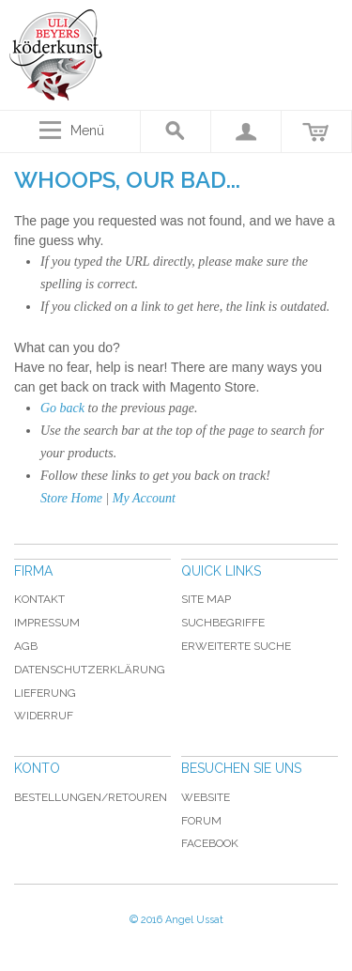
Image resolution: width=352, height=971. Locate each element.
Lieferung (45, 693)
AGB (26, 646)
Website (205, 797)
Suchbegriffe (223, 622)
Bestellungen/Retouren (90, 797)
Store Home (71, 498)
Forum (201, 820)
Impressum (47, 622)
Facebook (209, 843)
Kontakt (39, 599)
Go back (62, 408)
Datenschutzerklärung (89, 669)
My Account (144, 498)
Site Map (206, 599)
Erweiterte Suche (236, 646)
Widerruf (43, 715)
